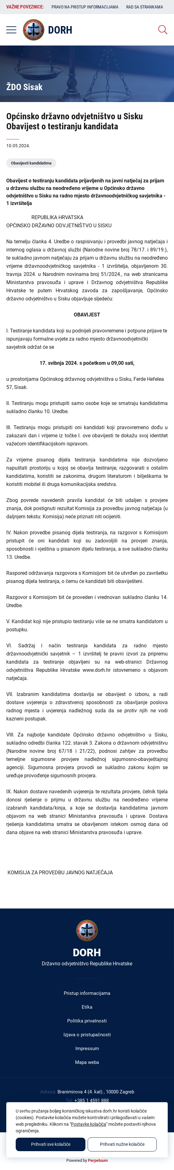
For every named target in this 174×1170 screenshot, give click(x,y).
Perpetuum (98, 1160)
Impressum (87, 1048)
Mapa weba (87, 1062)
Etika (87, 1007)
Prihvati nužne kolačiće (122, 1144)
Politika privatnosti (87, 1021)
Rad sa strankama (144, 6)
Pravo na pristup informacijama (85, 6)
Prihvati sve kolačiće (50, 1144)
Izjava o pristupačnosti (87, 1035)
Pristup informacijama (87, 993)
